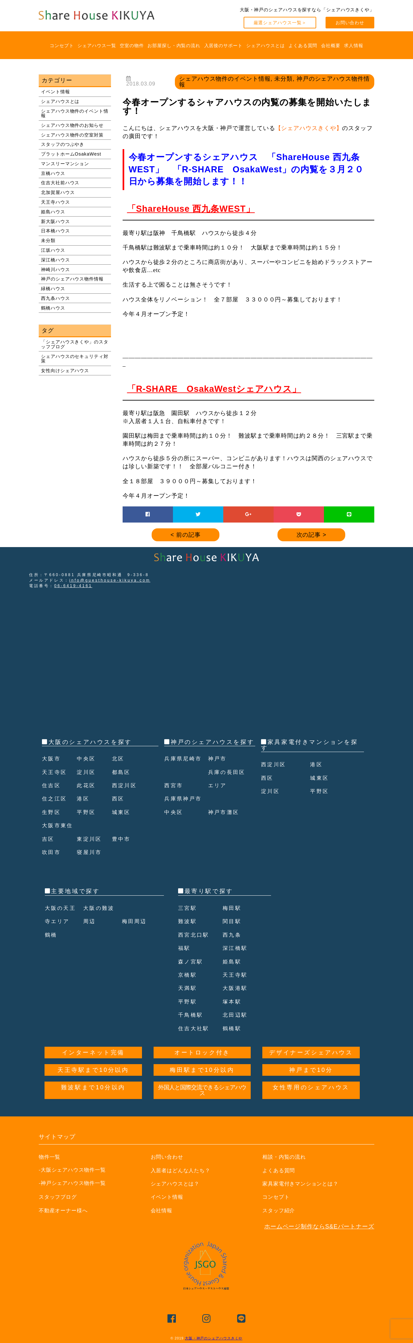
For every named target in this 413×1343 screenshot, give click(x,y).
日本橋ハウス (55, 230)
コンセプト (62, 45)
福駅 (185, 948)
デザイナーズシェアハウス (311, 1052)
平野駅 (188, 1001)
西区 (119, 798)
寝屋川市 (91, 852)
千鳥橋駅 (192, 1015)
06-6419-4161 (73, 586)
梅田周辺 (136, 921)
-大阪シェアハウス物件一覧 (72, 1170)
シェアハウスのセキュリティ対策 (74, 358)
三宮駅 (188, 908)
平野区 (87, 812)
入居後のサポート (223, 45)
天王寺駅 (236, 975)
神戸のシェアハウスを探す (212, 742)
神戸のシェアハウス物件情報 (72, 278)
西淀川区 (126, 785)
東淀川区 (91, 839)
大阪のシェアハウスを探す (90, 742)
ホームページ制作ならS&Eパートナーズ (319, 1226)
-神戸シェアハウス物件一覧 (72, 1183)
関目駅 (233, 921)
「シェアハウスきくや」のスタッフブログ (74, 344)
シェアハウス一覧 (96, 45)
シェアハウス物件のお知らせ (72, 125)
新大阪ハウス (55, 221)
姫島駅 (233, 961)
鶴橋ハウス (53, 307)
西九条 (233, 934)
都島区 (122, 772)
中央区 (87, 758)
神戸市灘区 (225, 825)
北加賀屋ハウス (58, 192)
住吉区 (52, 785)
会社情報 (163, 1210)
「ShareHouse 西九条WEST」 (191, 209)
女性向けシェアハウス (65, 370)
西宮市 (174, 798)
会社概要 (330, 45)
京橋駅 (188, 975)
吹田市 (52, 852)
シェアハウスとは (265, 45)
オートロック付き (202, 1052)
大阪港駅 (236, 988)
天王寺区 (56, 772)
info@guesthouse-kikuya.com (109, 580)
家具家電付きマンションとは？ (305, 1183)
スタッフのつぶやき (62, 144)
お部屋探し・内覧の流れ (173, 45)
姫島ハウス (53, 211)
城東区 (122, 812)
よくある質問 (302, 45)
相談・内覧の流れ (286, 1157)
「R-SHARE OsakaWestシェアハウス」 (214, 389)
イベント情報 (55, 91)
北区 (119, 758)
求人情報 (353, 45)
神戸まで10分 (311, 1070)
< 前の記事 (186, 535)
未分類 (48, 240)
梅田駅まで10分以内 (202, 1070)
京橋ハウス (53, 173)
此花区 (87, 785)
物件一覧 (51, 1157)
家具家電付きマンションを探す (309, 745)
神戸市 (218, 772)
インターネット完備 (93, 1052)
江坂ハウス (53, 250)
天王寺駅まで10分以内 (93, 1070)
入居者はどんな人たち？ (184, 1170)
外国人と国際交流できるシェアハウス (202, 1090)
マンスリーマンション (65, 163)
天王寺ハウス (55, 202)
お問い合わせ (350, 22)
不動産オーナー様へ (66, 1210)
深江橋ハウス (55, 259)
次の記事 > (312, 535)
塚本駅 (233, 1001)
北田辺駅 (236, 1015)
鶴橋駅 (233, 1028)
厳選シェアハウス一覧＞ (280, 22)
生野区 (52, 812)
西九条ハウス (55, 298)
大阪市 (52, 758)
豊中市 (122, 839)
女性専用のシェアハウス (311, 1087)
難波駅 (188, 921)
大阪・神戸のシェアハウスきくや (214, 1338)
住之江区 (56, 798)
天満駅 (188, 988)
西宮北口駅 (195, 934)
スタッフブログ (60, 1197)
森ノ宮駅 (192, 961)
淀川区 (87, 772)
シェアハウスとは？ (178, 1183)
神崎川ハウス (55, 269)
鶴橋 (52, 934)
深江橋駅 (236, 948)
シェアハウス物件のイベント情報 (74, 113)
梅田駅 (233, 908)
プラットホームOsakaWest (71, 154)
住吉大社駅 (195, 1028)
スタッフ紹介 (280, 1210)
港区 (84, 798)
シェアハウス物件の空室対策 (72, 134)
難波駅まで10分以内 (93, 1087)
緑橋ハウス (53, 288)
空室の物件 (132, 45)
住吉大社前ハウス (60, 182)
